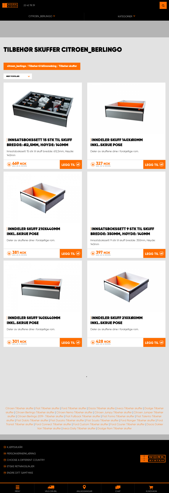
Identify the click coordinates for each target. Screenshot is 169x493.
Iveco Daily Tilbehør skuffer (79, 428)
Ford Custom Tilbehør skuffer (90, 424)
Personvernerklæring (21, 453)
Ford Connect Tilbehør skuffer (53, 424)
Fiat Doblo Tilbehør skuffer (32, 420)
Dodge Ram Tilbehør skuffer (115, 428)
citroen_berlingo (17, 66)
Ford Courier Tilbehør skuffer (127, 424)
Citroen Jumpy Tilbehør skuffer (113, 412)
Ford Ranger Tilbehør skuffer (138, 420)
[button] (18, 76)
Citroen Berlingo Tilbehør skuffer (35, 412)
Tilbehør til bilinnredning (42, 66)
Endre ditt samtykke (20, 472)
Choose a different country (26, 459)
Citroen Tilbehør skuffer (19, 408)
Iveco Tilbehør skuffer (130, 408)
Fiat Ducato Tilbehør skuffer (67, 420)
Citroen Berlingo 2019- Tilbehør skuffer (40, 416)
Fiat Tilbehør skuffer (48, 408)
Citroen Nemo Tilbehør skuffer (74, 412)
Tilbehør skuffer (68, 66)
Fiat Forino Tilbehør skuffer (118, 416)
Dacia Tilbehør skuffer (101, 408)
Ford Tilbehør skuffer (74, 408)
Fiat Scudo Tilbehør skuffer (102, 420)
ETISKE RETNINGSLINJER (20, 466)
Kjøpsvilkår (15, 447)
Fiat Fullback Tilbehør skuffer (83, 416)
